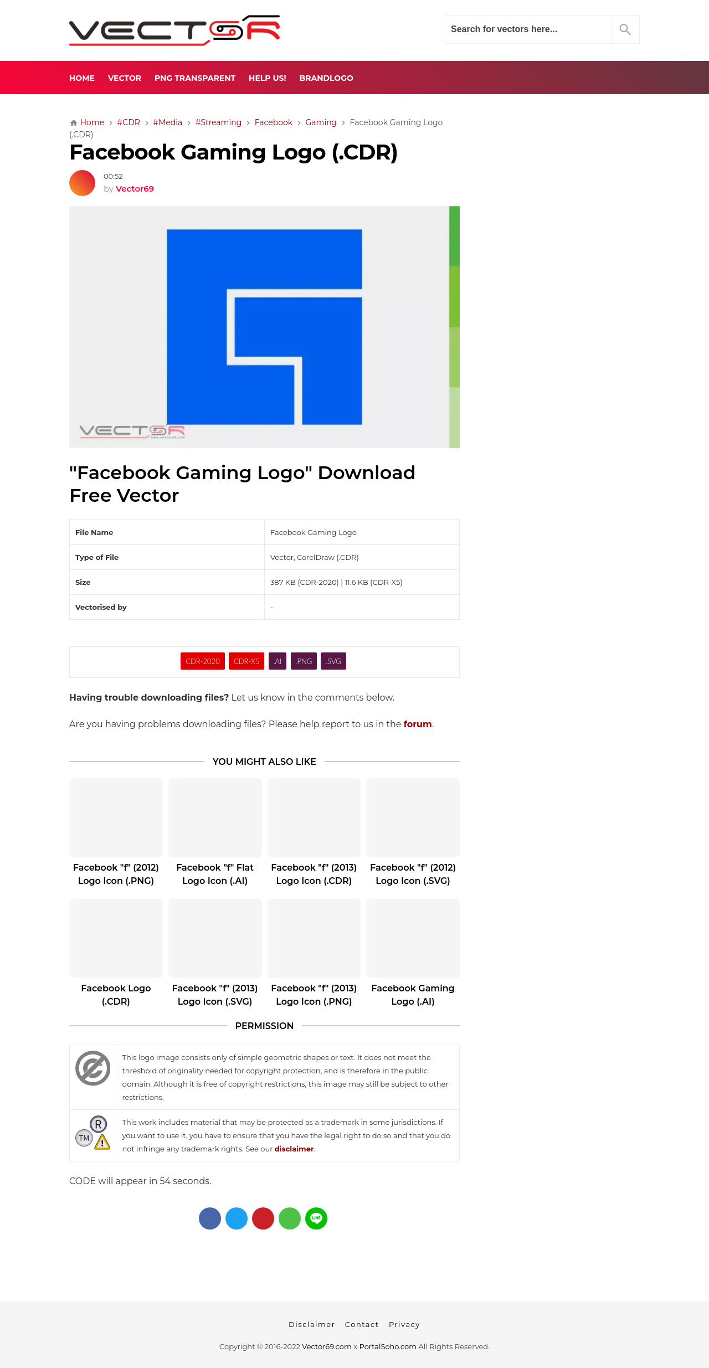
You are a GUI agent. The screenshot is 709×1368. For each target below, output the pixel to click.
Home (82, 78)
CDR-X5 (247, 661)
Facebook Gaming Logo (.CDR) (233, 152)
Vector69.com (326, 1346)
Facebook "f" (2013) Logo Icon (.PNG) (314, 995)
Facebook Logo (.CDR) (116, 995)
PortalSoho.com (388, 1346)
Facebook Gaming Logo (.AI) (413, 995)
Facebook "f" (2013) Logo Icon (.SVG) (215, 995)
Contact (362, 1324)
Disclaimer (312, 1324)
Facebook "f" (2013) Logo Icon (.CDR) (314, 874)
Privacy (404, 1324)
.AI (278, 661)
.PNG (303, 661)
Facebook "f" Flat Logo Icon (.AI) (215, 874)
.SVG (333, 661)
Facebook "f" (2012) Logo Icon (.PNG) (116, 874)
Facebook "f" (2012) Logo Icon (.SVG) (413, 874)
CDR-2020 (203, 661)
